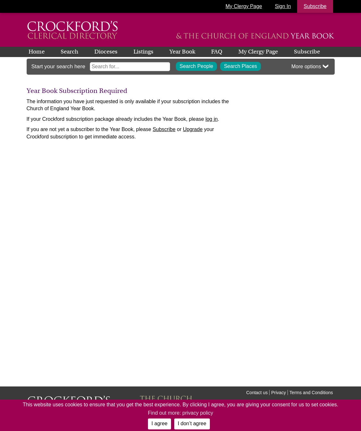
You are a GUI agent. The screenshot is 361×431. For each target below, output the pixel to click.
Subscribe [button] (315, 6)
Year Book (182, 51)
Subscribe (307, 51)
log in (211, 119)
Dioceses (105, 51)
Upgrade (192, 129)
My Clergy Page (244, 6)
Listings (143, 51)
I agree (159, 423)
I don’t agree (192, 423)
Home (37, 51)
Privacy (278, 392)
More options (306, 66)
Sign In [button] (283, 6)
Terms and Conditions (311, 392)
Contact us (257, 392)
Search (69, 51)
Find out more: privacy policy (180, 413)
